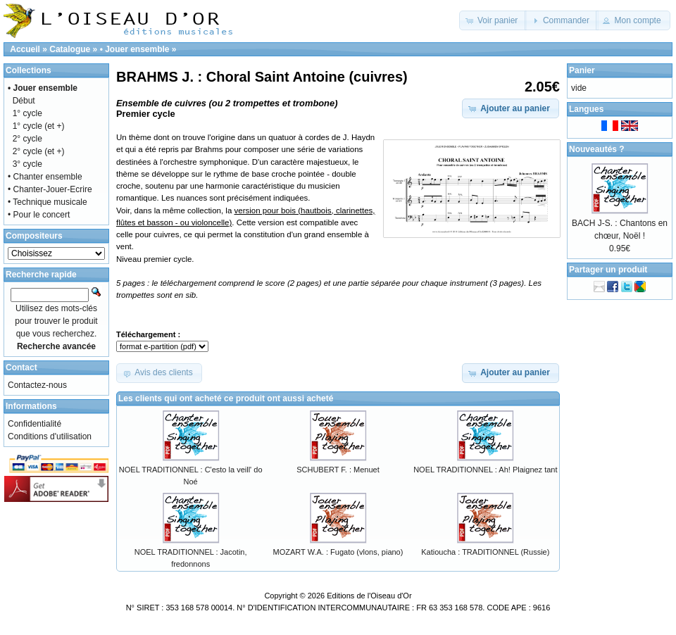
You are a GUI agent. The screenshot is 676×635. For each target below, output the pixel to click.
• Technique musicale (47, 202)
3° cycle (27, 164)
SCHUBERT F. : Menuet (338, 469)
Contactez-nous (37, 385)
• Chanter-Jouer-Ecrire (50, 189)
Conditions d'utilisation (50, 436)
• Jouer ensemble (135, 49)
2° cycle (27, 139)
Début (24, 101)
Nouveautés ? (597, 149)
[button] (493, 20)
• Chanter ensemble (45, 177)
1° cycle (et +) (39, 126)
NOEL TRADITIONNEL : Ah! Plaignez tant (485, 469)
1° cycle (27, 113)
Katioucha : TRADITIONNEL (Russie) (485, 552)
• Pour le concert (39, 215)
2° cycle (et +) (39, 151)
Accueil (25, 49)
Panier (582, 70)
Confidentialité (34, 424)
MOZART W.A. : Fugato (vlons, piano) (338, 552)
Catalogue (69, 49)
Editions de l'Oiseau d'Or (369, 595)
